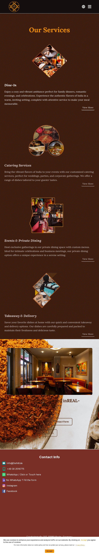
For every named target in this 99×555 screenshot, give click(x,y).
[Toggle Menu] (90, 7)
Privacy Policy (80, 545)
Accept (84, 540)
